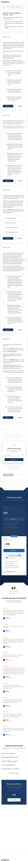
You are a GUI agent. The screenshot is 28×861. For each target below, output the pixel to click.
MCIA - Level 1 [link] (19, 6)
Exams (7, 6)
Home (3, 6)
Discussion (20, 106)
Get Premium (14, 550)
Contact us (18, 748)
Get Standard (14, 519)
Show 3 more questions (14, 773)
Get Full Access (14, 799)
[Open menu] (25, 2)
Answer (8, 106)
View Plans (14, 459)
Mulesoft (12, 6)
